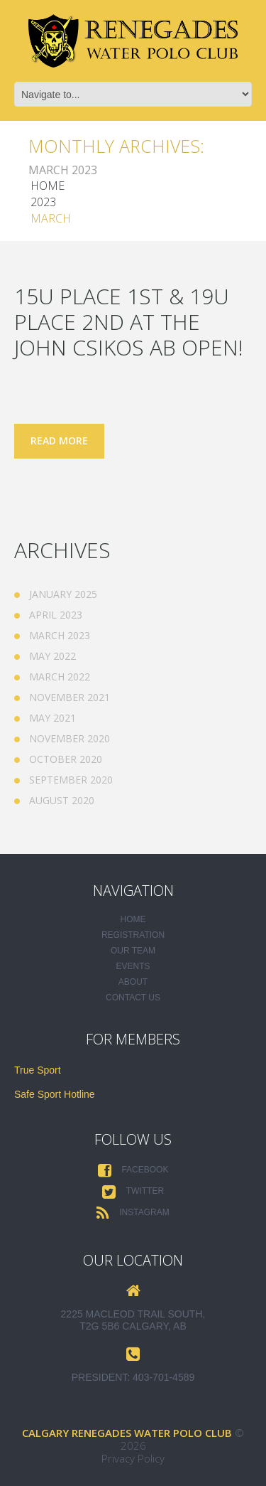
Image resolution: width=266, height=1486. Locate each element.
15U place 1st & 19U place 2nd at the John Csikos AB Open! (128, 322)
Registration (133, 935)
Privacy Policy (133, 1458)
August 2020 (61, 800)
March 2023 (59, 635)
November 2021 (69, 697)
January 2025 (63, 594)
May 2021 (52, 718)
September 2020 (71, 779)
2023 (43, 202)
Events (133, 966)
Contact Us (133, 998)
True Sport (37, 1070)
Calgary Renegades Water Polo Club (127, 1433)
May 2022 (52, 656)
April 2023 (55, 614)
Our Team (133, 951)
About (133, 982)
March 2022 (59, 676)
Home (48, 185)
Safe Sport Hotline (54, 1094)
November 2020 (69, 738)
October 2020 (65, 759)
